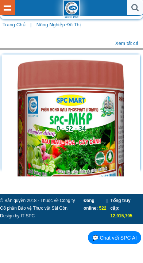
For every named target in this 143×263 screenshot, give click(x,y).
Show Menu (7, 7)
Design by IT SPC (17, 215)
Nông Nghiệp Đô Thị (58, 24)
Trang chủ (14, 24)
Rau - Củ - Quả (37, 40)
